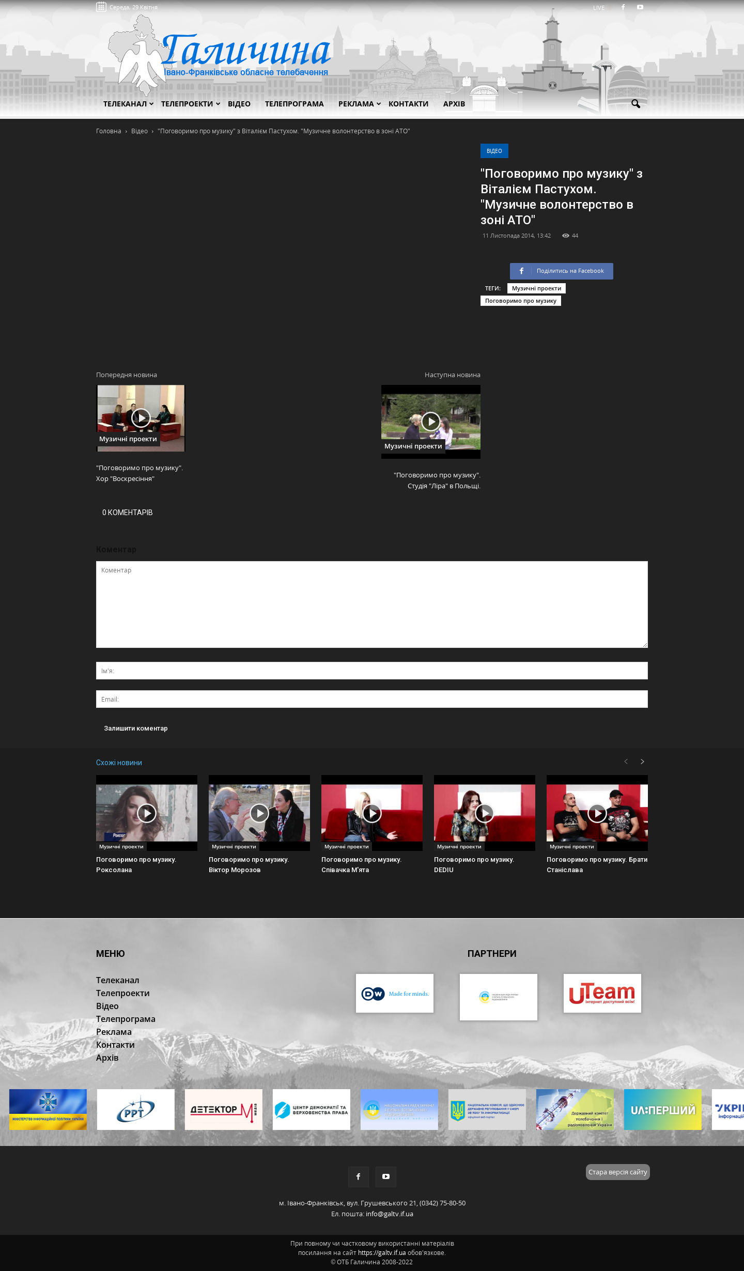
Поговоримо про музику (520, 300)
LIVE (602, 7)
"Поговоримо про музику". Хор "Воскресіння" (139, 473)
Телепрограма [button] (294, 104)
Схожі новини (119, 762)
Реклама (359, 104)
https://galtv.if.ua (382, 1252)
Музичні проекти (536, 288)
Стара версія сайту (617, 1171)
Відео (494, 150)
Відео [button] (239, 104)
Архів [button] (454, 104)
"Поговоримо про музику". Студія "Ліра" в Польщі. (437, 480)
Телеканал (128, 104)
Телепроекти (191, 104)
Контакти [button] (409, 104)
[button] (635, 104)
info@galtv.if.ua (389, 1213)
